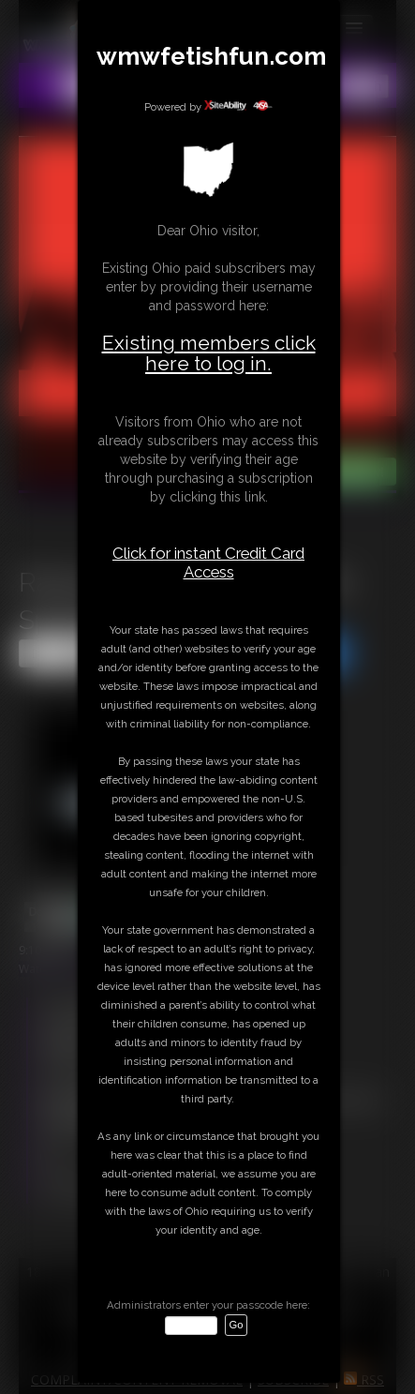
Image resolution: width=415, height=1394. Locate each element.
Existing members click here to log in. (209, 353)
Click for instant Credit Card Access (208, 562)
